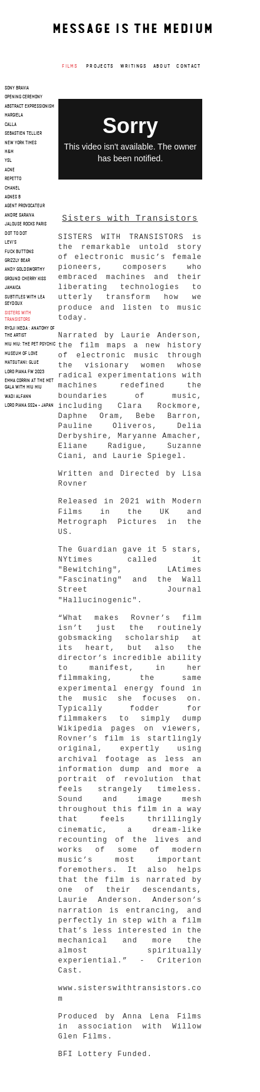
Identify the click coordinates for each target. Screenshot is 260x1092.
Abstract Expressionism (29, 106)
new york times (21, 143)
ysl (8, 160)
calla (11, 124)
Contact (188, 66)
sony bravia (17, 88)
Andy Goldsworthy (25, 269)
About (162, 66)
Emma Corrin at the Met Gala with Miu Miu (29, 384)
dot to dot (16, 233)
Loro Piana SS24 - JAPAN (29, 405)
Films (70, 66)
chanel (12, 188)
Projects (100, 66)
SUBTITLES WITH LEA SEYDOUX (25, 300)
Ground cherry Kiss (25, 279)
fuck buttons (19, 252)
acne (10, 170)
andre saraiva (19, 215)
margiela (14, 115)
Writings (133, 66)
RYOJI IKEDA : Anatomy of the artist (30, 331)
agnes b (13, 197)
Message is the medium (132, 29)
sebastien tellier (23, 133)
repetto (13, 179)
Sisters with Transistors (18, 316)
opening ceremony (23, 97)
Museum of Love (21, 353)
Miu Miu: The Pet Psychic (30, 344)
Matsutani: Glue (22, 362)
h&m (9, 152)
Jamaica (13, 288)
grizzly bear (17, 260)
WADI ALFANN (18, 396)
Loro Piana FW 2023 (24, 372)
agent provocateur (25, 206)
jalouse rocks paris (26, 224)
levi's (11, 242)
